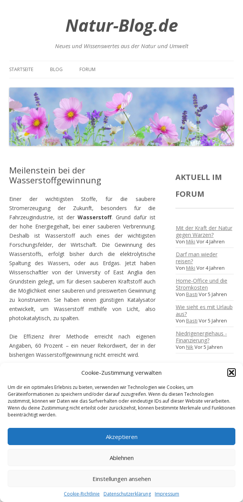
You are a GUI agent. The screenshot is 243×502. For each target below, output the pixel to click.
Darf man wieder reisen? (196, 258)
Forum (87, 69)
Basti (192, 294)
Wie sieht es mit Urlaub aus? (204, 310)
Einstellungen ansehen (121, 479)
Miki (190, 241)
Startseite (21, 69)
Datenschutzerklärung (127, 494)
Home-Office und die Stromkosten (201, 284)
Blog (56, 69)
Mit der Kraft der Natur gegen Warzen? (204, 231)
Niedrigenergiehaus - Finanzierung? (201, 337)
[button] (231, 372)
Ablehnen (122, 458)
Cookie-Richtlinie (82, 494)
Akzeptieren (122, 436)
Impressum (167, 494)
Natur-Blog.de (121, 25)
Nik (189, 346)
